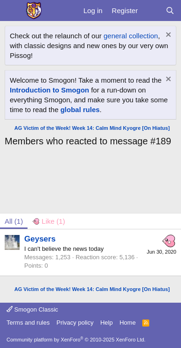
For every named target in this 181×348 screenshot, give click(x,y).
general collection (131, 36)
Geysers (40, 238)
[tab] (49, 221)
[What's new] (151, 10)
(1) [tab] (14, 221)
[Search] (170, 10)
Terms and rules (28, 322)
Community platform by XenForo (76, 339)
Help (106, 322)
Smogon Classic (32, 309)
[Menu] (13, 10)
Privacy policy (74, 322)
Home (127, 322)
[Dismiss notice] (167, 36)
